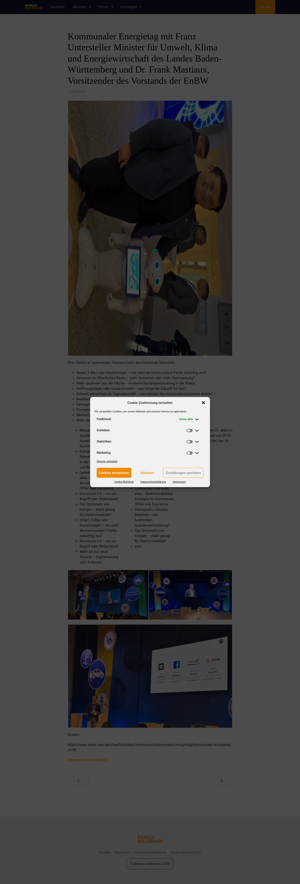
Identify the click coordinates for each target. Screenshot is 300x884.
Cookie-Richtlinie (124, 481)
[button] (203, 403)
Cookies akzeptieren (114, 473)
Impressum (179, 481)
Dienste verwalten (107, 461)
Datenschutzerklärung (153, 481)
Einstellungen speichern (183, 473)
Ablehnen (147, 473)
